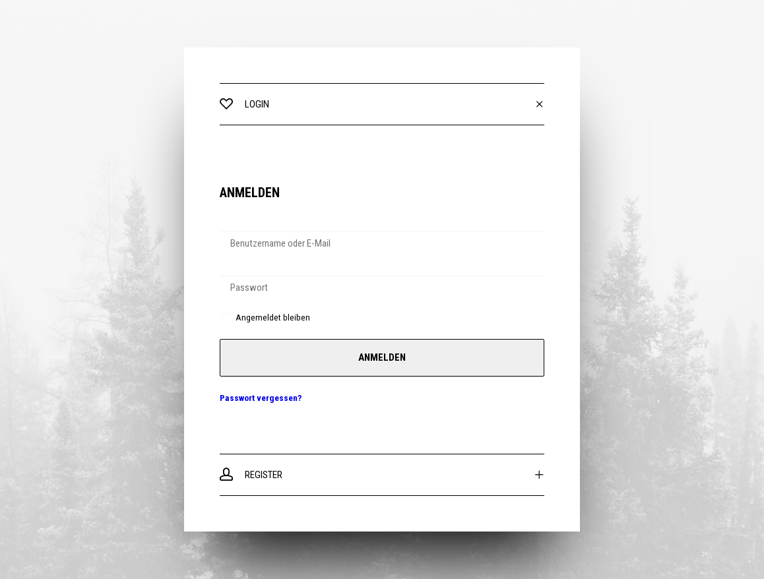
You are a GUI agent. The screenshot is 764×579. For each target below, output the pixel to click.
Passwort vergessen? (261, 397)
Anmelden (382, 357)
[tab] (382, 104)
